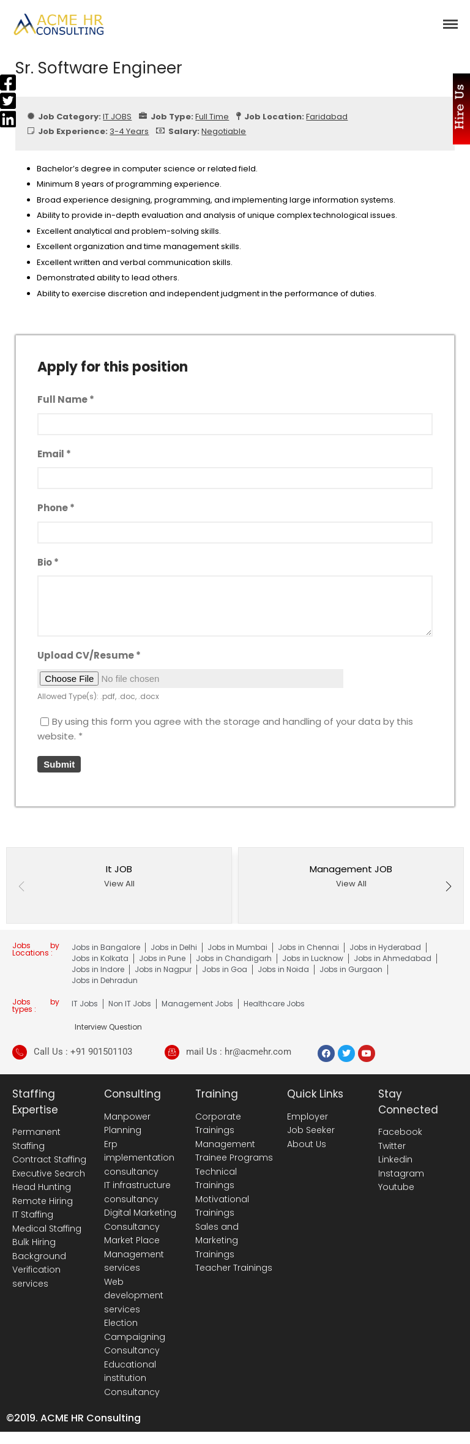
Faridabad (327, 116)
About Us (306, 1144)
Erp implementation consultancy (139, 1158)
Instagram (401, 1173)
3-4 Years (129, 131)
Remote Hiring (42, 1201)
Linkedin (395, 1159)
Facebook (400, 1132)
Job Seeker (311, 1130)
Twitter (392, 1146)
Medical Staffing (46, 1228)
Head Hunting (41, 1187)
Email (54, 453)
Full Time (212, 116)
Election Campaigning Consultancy (134, 1336)
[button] (448, 887)
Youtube (396, 1187)
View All (119, 883)
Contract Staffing (49, 1159)
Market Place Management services (134, 1254)
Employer (307, 1116)
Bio (48, 562)
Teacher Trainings (233, 1268)
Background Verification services (39, 1270)
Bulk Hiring (34, 1242)
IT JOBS (117, 116)
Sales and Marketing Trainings (217, 1240)
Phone (56, 507)
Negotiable (223, 131)
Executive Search (48, 1173)
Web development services (133, 1295)
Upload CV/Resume (89, 655)
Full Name (65, 399)
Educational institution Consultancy (132, 1378)
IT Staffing (32, 1214)
